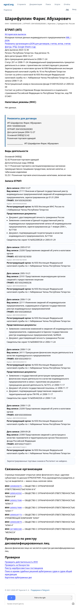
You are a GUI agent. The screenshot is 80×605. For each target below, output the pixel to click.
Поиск (48, 4)
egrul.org (9, 4)
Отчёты (67, 4)
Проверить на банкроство (17, 563)
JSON (7, 40)
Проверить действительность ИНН (21, 560)
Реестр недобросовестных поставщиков (24, 566)
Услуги (57, 4)
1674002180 (16, 527)
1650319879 (16, 520)
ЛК (67, 9)
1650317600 (16, 507)
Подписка (8, 10)
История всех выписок (15, 34)
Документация (35, 4)
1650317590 (16, 500)
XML (68, 37)
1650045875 (16, 486)
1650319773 (16, 513)
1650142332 (16, 493)
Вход (74, 9)
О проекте (21, 4)
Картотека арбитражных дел (18, 575)
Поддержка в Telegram (40, 588)
